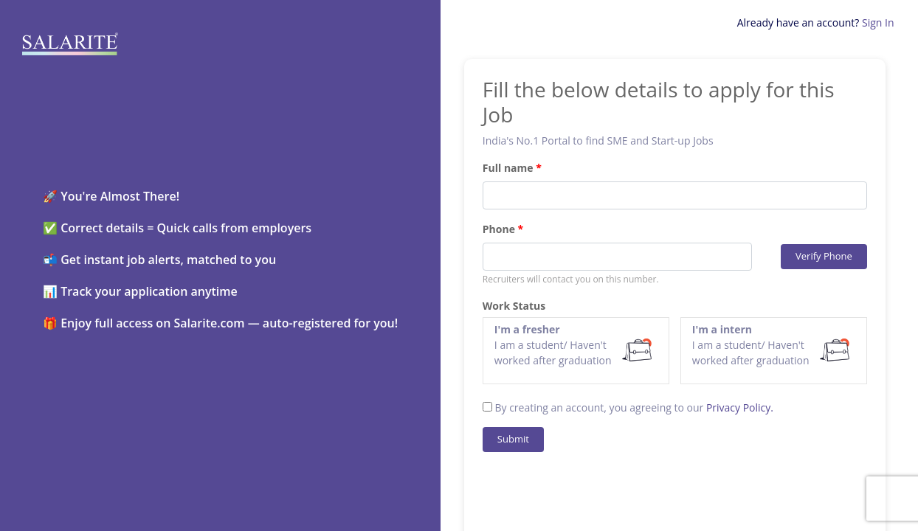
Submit (513, 438)
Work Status (514, 306)
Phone (499, 229)
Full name (508, 168)
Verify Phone (824, 256)
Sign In (878, 22)
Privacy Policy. (739, 407)
